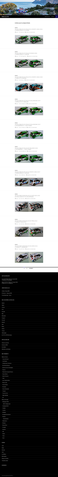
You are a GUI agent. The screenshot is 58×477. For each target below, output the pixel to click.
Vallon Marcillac (5, 395)
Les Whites (4, 454)
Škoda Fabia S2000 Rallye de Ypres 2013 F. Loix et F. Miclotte (26, 221)
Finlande (3, 416)
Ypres (3, 437)
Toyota (3, 330)
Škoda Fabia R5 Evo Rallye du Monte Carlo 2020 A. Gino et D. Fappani (29, 77)
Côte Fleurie (4, 361)
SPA (3, 431)
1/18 (3, 445)
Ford (2, 309)
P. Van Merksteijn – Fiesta (6, 295)
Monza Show (4, 425)
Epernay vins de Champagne (7, 367)
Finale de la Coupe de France (7, 371)
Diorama (3, 449)
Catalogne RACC (5, 405)
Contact (52, 16)
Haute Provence (5, 376)
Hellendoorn (4, 420)
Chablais (4, 408)
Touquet (4, 391)
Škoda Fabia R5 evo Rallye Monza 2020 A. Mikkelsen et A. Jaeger (26, 54)
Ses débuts (4, 347)
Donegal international (6, 414)
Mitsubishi (4, 315)
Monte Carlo (4, 382)
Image (17, 32)
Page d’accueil (47, 16)
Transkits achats (5, 460)
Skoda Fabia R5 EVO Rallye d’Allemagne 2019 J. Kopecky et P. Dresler (27, 101)
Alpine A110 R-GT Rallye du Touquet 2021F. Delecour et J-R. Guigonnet (10, 283)
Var (3, 397)
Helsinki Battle (5, 418)
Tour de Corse (5, 393)
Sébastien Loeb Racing (6, 349)
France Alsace (5, 373)
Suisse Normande (5, 388)
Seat (3, 324)
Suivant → (31, 268)
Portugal (4, 427)
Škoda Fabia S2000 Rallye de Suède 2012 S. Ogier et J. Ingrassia (26, 246)
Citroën (3, 307)
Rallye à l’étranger (5, 399)
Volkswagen (4, 332)
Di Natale (4, 412)
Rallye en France (5, 356)
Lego (3, 452)
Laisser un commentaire (30, 32)
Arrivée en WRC (5, 344)
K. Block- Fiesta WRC (6, 291)
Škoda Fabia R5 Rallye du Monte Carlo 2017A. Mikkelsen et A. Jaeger (27, 172)
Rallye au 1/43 (5, 16)
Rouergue (4, 386)
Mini (2, 313)
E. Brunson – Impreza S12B (7, 293)
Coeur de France (5, 359)
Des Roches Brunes (6, 365)
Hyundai (3, 311)
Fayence (3, 369)
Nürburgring (4, 456)
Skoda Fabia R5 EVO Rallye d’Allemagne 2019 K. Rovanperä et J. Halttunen (27, 125)
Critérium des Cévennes (6, 363)
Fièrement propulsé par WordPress (7, 475)
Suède (3, 433)
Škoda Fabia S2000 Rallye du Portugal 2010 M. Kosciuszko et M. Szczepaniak (27, 196)
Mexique (4, 422)
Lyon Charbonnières (6, 380)
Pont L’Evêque (5, 384)
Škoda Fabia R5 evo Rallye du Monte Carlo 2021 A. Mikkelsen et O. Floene (29, 30)
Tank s (3, 435)
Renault (3, 322)
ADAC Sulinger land (6, 403)
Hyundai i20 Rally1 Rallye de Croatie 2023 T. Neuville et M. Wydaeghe (9, 279)
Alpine (3, 305)
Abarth (3, 303)
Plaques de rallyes (5, 458)
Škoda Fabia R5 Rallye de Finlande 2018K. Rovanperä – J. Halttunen (26, 148)
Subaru (3, 328)
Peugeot (3, 317)
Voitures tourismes (5, 342)
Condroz (4, 410)
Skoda (16, 27)
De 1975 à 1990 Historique (7, 335)
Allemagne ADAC (5, 401)
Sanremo (4, 429)
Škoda (3, 326)
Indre (3, 378)
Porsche (3, 320)
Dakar (3, 447)
